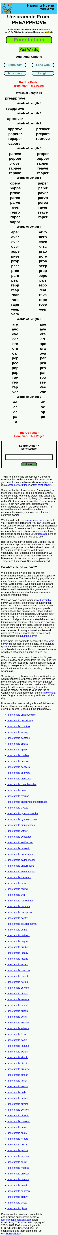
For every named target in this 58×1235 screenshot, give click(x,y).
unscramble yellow (17, 1150)
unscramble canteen (18, 1191)
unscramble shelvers (18, 773)
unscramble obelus (17, 743)
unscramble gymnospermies (22, 813)
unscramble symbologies (21, 871)
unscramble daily (16, 1092)
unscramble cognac (18, 941)
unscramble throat (17, 1202)
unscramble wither (17, 831)
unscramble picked (17, 1098)
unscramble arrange (18, 999)
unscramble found (17, 1034)
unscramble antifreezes (20, 842)
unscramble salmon (18, 1156)
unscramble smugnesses (21, 825)
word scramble (43, 600)
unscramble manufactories (22, 784)
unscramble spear (17, 749)
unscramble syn (16, 894)
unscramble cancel (17, 1005)
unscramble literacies (19, 877)
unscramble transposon (20, 912)
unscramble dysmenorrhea (22, 819)
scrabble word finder (18, 485)
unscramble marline (18, 755)
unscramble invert (17, 1185)
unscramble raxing (17, 889)
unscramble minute (17, 1138)
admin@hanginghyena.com (16, 1219)
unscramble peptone (18, 738)
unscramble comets (18, 1179)
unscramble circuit (17, 1063)
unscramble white (17, 1016)
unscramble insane (17, 958)
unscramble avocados (19, 836)
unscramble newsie (18, 761)
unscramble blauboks (19, 778)
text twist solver (41, 485)
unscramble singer (17, 1075)
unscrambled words (36, 520)
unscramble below (17, 1127)
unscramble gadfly (17, 918)
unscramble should (17, 1057)
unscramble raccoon (18, 970)
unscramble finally (17, 1133)
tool (33, 555)
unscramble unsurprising (20, 865)
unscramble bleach (17, 993)
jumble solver (29, 636)
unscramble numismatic (20, 854)
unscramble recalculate (20, 900)
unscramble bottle (17, 1040)
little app (42, 534)
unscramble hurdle (17, 947)
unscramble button (17, 1011)
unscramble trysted (17, 807)
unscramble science (18, 1028)
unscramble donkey (18, 1109)
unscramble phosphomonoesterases (27, 802)
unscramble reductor (18, 906)
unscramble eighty (17, 1197)
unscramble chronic (18, 1115)
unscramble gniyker (18, 1173)
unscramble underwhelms (21, 714)
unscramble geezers (18, 767)
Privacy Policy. (13, 1233)
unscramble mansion (18, 1121)
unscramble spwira (17, 1104)
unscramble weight (17, 1051)
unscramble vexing (17, 732)
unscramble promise (18, 1069)
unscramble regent (17, 976)
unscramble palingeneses (21, 860)
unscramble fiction (17, 1080)
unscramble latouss (18, 1046)
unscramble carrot (17, 1162)
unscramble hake (16, 790)
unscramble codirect (18, 935)
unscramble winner (17, 1086)
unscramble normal (17, 982)
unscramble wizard (17, 964)
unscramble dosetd (17, 1144)
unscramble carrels (17, 883)
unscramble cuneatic (18, 848)
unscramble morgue (18, 1168)
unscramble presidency (20, 720)
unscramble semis (17, 929)
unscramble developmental (22, 924)
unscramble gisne (17, 1208)
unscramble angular (18, 1022)
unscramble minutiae (18, 726)
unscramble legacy (17, 953)
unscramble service (18, 987)
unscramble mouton (18, 796)
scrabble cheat (47, 692)
